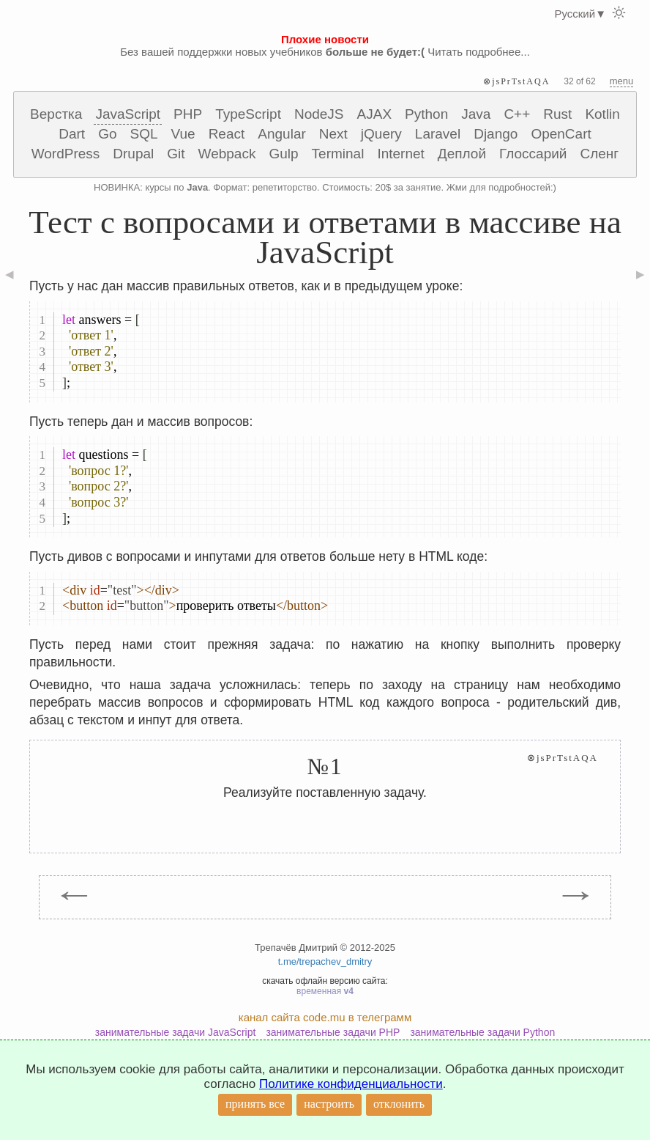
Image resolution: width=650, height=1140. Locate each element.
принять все (255, 1103)
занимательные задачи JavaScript (175, 1032)
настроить (329, 1103)
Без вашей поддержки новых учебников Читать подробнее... (325, 45)
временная (325, 991)
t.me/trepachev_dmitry (325, 961)
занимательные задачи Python (482, 1032)
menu (622, 81)
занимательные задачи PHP (333, 1032)
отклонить (399, 1103)
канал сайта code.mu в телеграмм (325, 1017)
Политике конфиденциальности (351, 1084)
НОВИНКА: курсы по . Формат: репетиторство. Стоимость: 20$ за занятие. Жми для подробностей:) (325, 187)
